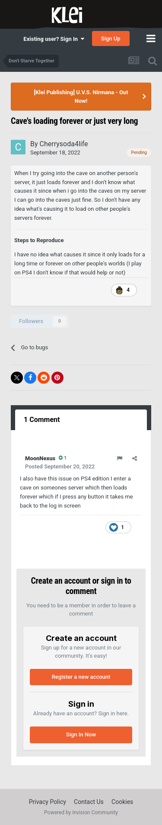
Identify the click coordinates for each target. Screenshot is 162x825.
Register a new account (81, 677)
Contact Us (89, 801)
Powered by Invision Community (81, 813)
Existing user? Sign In (53, 39)
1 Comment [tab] (42, 420)
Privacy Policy (47, 801)
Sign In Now (81, 734)
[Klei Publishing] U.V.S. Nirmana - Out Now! (81, 96)
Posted (60, 466)
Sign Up (111, 38)
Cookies (122, 801)
